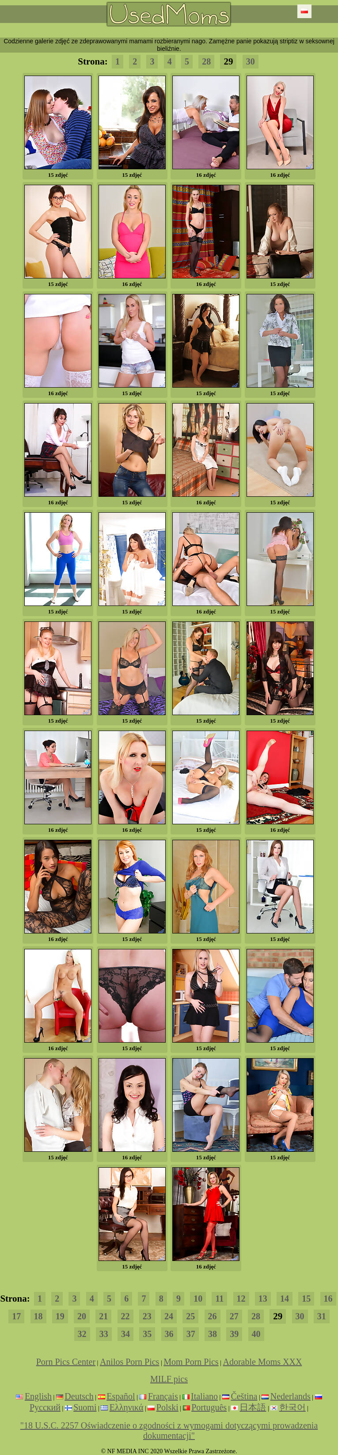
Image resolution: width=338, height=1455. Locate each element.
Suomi (84, 1407)
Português (209, 1407)
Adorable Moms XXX (262, 1362)
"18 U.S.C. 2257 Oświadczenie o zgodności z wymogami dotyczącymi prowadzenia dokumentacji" (169, 1430)
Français (163, 1396)
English (38, 1396)
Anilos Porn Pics (129, 1362)
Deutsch (79, 1396)
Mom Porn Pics (190, 1362)
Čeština (244, 1396)
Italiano (204, 1396)
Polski (167, 1407)
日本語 (252, 1407)
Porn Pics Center (65, 1362)
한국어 (292, 1407)
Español (120, 1396)
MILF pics (169, 1379)
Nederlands (290, 1396)
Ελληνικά (127, 1407)
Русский (45, 1407)
